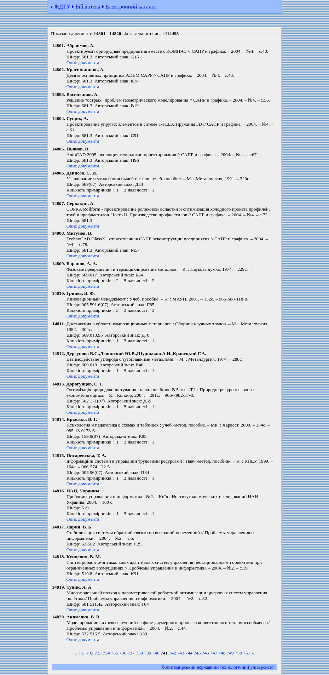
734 (106, 653)
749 (230, 653)
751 (246, 653)
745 (197, 653)
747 (213, 653)
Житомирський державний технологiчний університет (219, 667)
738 (139, 653)
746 (205, 653)
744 (188, 653)
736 (122, 653)
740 (156, 653)
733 (98, 653)
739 (147, 653)
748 (221, 653)
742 (172, 653)
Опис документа (83, 62)
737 (131, 653)
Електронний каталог (131, 7)
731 (81, 653)
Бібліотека (87, 7)
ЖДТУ (62, 7)
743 (180, 653)
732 (89, 653)
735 (114, 653)
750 (238, 653)
